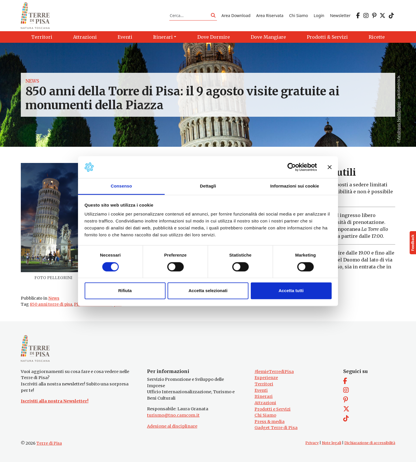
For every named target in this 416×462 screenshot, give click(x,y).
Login (319, 15)
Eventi (261, 390)
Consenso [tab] (121, 186)
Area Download (236, 15)
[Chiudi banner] (330, 167)
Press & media (270, 421)
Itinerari (264, 396)
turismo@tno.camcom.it (173, 415)
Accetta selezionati (207, 290)
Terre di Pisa (49, 443)
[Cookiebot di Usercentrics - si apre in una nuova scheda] (291, 167)
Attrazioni (265, 402)
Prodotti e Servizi (273, 409)
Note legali (331, 443)
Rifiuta (125, 290)
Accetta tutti (291, 290)
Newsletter (340, 15)
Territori (264, 384)
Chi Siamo (298, 15)
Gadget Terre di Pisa (276, 427)
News (32, 81)
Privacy (312, 443)
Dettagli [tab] (208, 186)
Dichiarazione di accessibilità (369, 443)
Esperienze (266, 377)
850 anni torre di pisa (51, 304)
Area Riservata (269, 15)
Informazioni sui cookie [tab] (294, 186)
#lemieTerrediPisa (274, 371)
